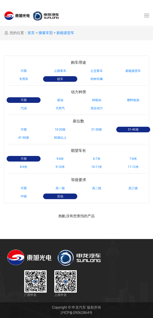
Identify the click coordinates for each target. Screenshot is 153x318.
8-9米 (23, 167)
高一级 (60, 188)
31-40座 (133, 129)
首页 (31, 33)
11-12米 (133, 167)
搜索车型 (46, 33)
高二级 (96, 188)
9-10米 (60, 167)
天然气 (60, 108)
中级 (24, 196)
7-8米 (133, 159)
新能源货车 (65, 33)
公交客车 (97, 71)
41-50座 (23, 137)
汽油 (24, 108)
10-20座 (60, 129)
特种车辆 (97, 79)
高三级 (133, 188)
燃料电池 (133, 100)
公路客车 (60, 71)
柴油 (60, 100)
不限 (24, 71)
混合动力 (97, 108)
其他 (60, 196)
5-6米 (60, 159)
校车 (60, 79)
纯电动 (96, 100)
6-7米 (96, 159)
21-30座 (96, 129)
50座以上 (60, 137)
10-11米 (96, 167)
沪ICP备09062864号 (76, 313)
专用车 (23, 79)
